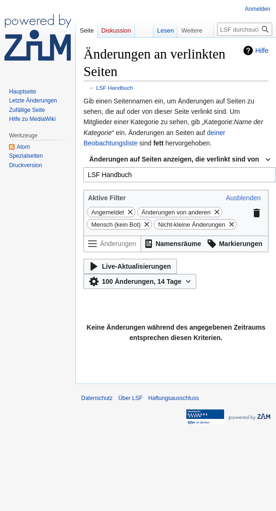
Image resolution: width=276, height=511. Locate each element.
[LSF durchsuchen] (244, 29)
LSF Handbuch (114, 88)
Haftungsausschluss (173, 398)
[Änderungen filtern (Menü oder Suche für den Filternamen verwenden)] (112, 244)
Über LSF (130, 398)
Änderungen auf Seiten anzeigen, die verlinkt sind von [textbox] (174, 159)
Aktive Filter (106, 198)
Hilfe (261, 50)
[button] (243, 197)
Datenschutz (97, 398)
